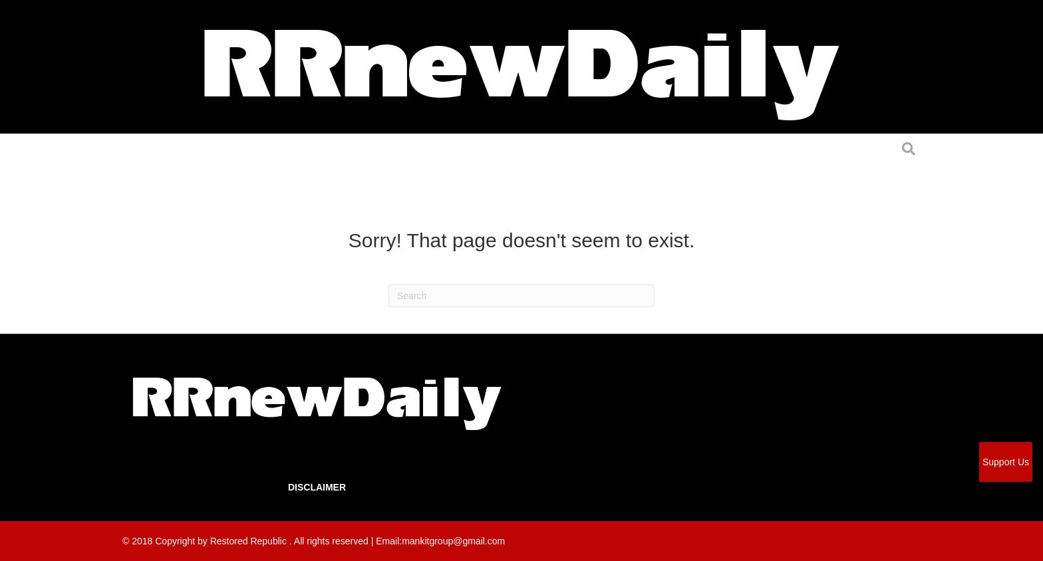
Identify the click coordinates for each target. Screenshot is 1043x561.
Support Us (1005, 462)
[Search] (521, 295)
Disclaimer (317, 487)
